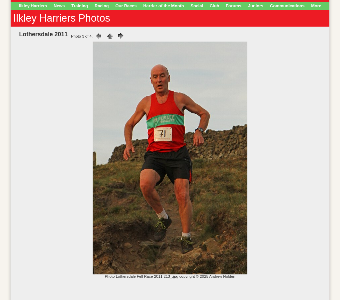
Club (214, 5)
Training (79, 5)
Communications (287, 5)
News (59, 5)
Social (197, 5)
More (316, 5)
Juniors (255, 5)
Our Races (126, 5)
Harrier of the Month (163, 5)
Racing (102, 5)
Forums (233, 5)
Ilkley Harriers (33, 5)
